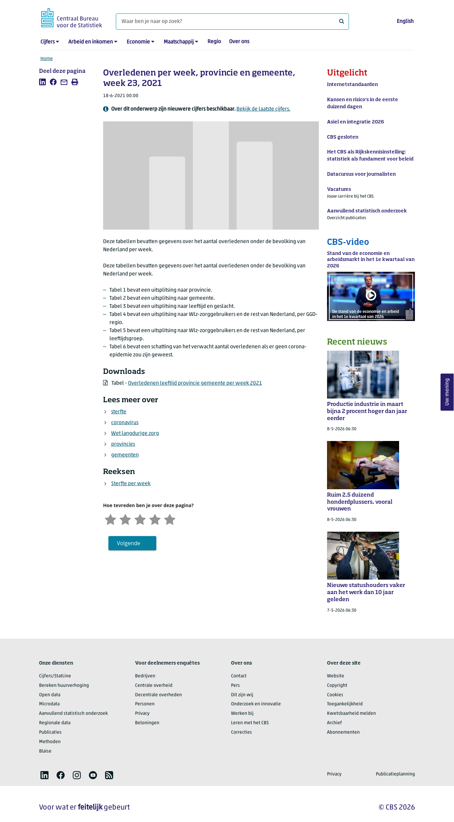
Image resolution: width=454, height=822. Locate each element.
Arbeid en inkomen (90, 42)
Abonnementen (343, 732)
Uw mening (447, 392)
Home (46, 59)
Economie (138, 42)
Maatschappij (179, 42)
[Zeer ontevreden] (110, 519)
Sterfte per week (131, 484)
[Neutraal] (140, 519)
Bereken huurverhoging (64, 685)
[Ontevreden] (125, 519)
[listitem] (42, 82)
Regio (214, 42)
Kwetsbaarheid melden (351, 713)
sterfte (118, 412)
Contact (239, 676)
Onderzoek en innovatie (256, 704)
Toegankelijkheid (345, 704)
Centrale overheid (153, 685)
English (405, 21)
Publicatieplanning (395, 774)
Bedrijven (145, 676)
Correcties (241, 732)
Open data (49, 695)
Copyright (337, 685)
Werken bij (242, 713)
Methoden (50, 742)
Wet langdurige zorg (135, 433)
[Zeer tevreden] (169, 519)
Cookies (335, 695)
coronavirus (124, 422)
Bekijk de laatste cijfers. (263, 109)
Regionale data (54, 723)
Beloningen (147, 723)
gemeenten (125, 455)
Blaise (45, 751)
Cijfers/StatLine (55, 676)
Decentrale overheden (158, 695)
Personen (145, 704)
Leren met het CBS (250, 723)
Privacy (142, 713)
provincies (123, 444)
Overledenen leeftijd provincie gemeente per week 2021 (195, 383)
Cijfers (47, 42)
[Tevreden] (155, 519)
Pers (235, 685)
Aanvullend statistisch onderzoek (73, 713)
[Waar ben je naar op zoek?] (232, 21)
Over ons (239, 42)
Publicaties (50, 732)
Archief (334, 723)
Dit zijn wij (242, 695)
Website (335, 676)
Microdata (49, 704)
